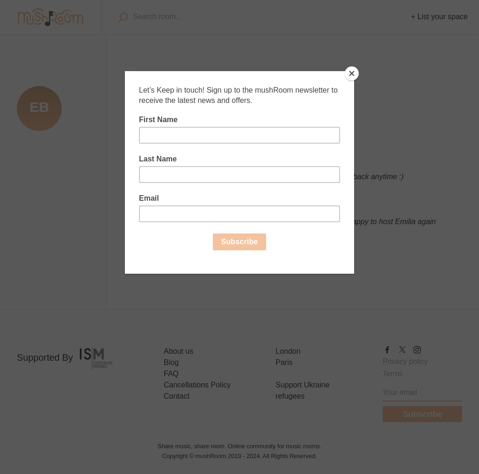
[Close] (352, 73)
